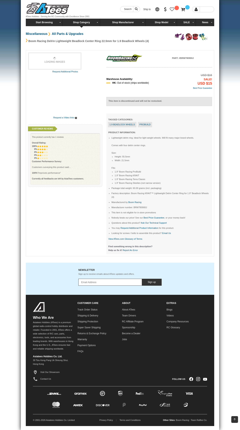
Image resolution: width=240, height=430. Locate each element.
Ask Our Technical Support (154, 223)
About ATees (128, 309)
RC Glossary (173, 327)
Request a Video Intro (63, 117)
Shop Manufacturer (123, 22)
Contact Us (42, 379)
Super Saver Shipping (89, 327)
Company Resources (178, 321)
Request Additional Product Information (139, 228)
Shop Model (161, 22)
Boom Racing (182, 420)
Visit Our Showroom (46, 372)
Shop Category (81, 22)
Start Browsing (44, 22)
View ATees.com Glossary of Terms (125, 239)
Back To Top (234, 419)
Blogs (170, 309)
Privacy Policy (106, 420)
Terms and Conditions (129, 420)
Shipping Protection (88, 321)
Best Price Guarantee (202, 88)
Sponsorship (128, 327)
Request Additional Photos (65, 71)
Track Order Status (88, 309)
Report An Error (130, 250)
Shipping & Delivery (88, 315)
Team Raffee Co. (199, 420)
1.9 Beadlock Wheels (122, 124)
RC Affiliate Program (133, 321)
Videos (170, 315)
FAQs (81, 351)
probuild (145, 124)
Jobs (124, 339)
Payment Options (87, 345)
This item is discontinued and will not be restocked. (135, 101)
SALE (186, 22)
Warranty (82, 339)
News (205, 22)
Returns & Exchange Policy (92, 333)
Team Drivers (129, 315)
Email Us (166, 233)
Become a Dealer (131, 333)
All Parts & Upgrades (67, 33)
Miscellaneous (36, 33)
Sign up (152, 282)
